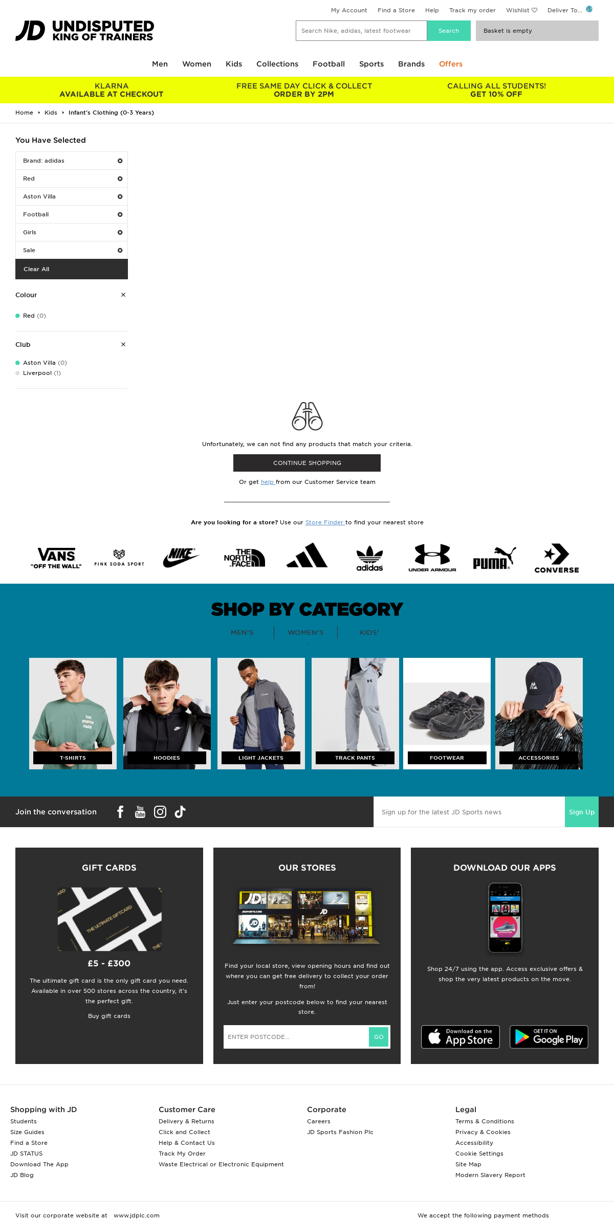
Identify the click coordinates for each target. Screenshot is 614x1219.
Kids (234, 64)
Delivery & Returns (186, 1121)
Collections (277, 64)
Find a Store (396, 10)
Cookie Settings (479, 1153)
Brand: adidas (72, 160)
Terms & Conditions (484, 1121)
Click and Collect (184, 1132)
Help (432, 10)
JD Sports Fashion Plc (340, 1132)
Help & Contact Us (187, 1142)
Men (160, 64)
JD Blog (22, 1175)
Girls (72, 232)
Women (196, 64)
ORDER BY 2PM (304, 90)
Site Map (468, 1164)
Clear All (36, 269)
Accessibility (474, 1142)
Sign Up (582, 812)
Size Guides (27, 1132)
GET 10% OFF (496, 90)
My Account (349, 10)
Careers (319, 1121)
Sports (371, 64)
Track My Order (182, 1153)
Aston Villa (72, 196)
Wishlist (518, 10)
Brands (411, 64)
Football (329, 64)
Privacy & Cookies (483, 1132)
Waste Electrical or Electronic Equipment (221, 1164)
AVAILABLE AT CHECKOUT (112, 90)
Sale (72, 250)
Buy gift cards (109, 1015)
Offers (451, 64)
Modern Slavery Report (490, 1175)
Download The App (39, 1164)
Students (23, 1121)
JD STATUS (26, 1153)
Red (72, 178)
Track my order (472, 10)
